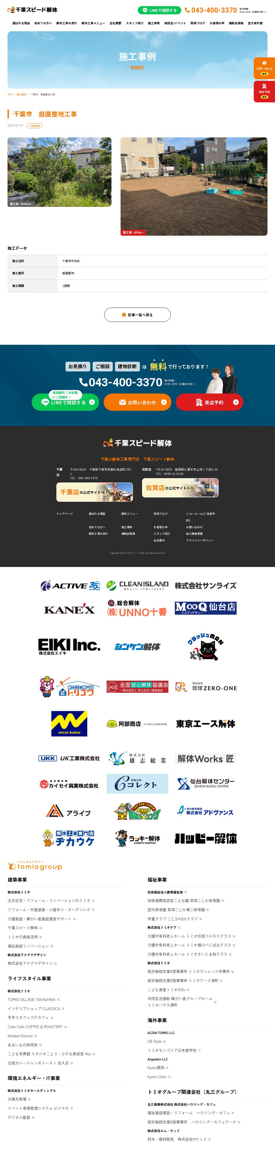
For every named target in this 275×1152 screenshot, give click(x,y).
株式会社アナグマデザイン (30, 963)
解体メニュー (129, 513)
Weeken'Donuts (20, 1035)
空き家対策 (255, 23)
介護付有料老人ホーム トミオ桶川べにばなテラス (189, 945)
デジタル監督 (19, 1117)
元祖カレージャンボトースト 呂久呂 (38, 1063)
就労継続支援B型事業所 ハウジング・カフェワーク (191, 1122)
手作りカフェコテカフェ (28, 1017)
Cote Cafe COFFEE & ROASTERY (35, 1026)
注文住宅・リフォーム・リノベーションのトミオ (49, 900)
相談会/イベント (175, 23)
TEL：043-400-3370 (84, 478)
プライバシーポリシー (200, 540)
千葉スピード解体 (23, 927)
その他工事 (34, 125)
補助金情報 (236, 23)
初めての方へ (43, 23)
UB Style (154, 1041)
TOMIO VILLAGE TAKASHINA (31, 999)
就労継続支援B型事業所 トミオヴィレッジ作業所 (188, 971)
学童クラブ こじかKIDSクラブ (172, 918)
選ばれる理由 (21, 23)
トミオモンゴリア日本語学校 (171, 1050)
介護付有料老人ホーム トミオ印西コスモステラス (189, 936)
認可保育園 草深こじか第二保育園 (176, 909)
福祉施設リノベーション (28, 946)
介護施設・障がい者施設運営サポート (39, 918)
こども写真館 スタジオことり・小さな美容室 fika (49, 1053)
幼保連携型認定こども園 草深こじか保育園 (183, 900)
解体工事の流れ (66, 23)
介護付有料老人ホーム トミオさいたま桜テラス (187, 954)
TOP (10, 94)
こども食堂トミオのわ (166, 989)
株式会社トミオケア (161, 927)
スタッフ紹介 (135, 23)
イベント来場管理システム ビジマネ (38, 1108)
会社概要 (115, 23)
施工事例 (154, 23)
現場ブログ (197, 23)
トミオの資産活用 (23, 936)
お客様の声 (217, 23)
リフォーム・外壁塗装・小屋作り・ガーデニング (49, 909)
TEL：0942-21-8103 (169, 474)
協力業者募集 (194, 533)
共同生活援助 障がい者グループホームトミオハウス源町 (179, 1002)
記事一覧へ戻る (140, 314)
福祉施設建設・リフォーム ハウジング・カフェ (188, 1112)
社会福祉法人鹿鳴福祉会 (165, 892)
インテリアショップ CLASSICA (34, 1008)
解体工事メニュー (93, 23)
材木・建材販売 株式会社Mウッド (177, 1139)
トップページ (64, 513)
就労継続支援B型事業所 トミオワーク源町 (183, 980)
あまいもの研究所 (23, 1044)
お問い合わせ (194, 527)
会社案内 (159, 540)
